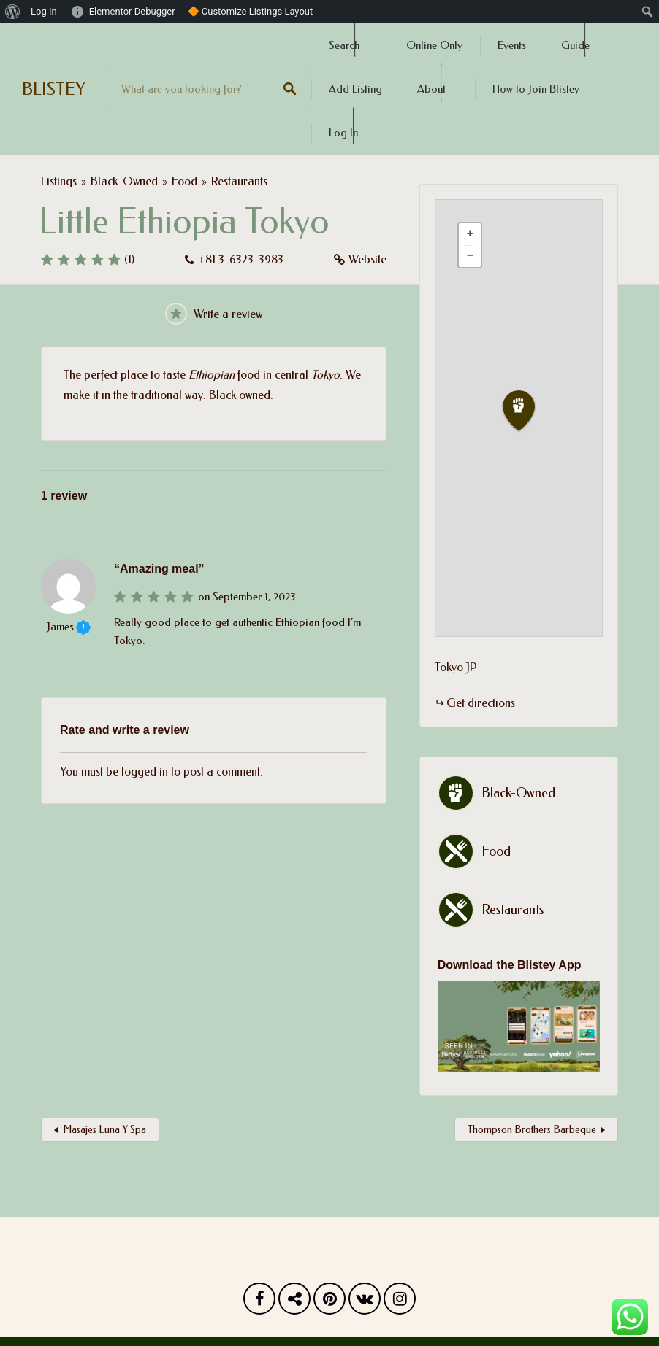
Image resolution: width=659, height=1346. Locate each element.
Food (184, 181)
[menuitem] (13, 11)
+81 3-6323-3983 (240, 259)
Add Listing (355, 89)
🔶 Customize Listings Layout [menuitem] (250, 11)
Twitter (294, 1302)
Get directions (480, 703)
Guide (575, 45)
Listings (59, 181)
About (431, 89)
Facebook (259, 1302)
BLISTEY (53, 89)
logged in (144, 771)
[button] (527, 411)
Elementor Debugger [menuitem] (132, 11)
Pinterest (329, 1302)
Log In (343, 132)
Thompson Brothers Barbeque (532, 1129)
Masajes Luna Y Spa (104, 1129)
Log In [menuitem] (44, 11)
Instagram (399, 1302)
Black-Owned (124, 181)
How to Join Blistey (535, 89)
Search (344, 45)
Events (512, 45)
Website (367, 259)
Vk (364, 1302)
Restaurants (239, 181)
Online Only (434, 45)
